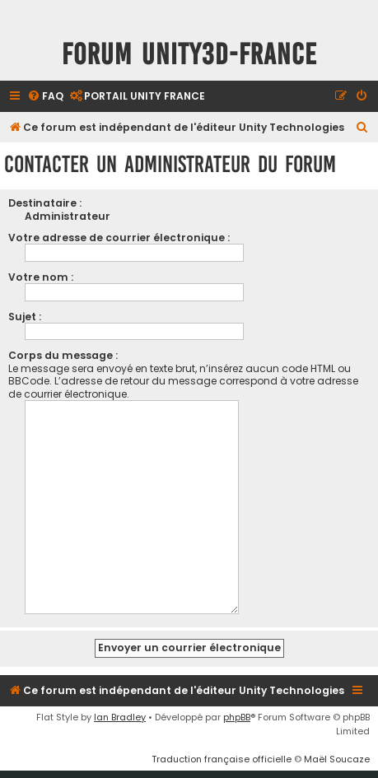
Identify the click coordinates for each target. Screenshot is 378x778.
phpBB (236, 710)
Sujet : (24, 317)
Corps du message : (63, 355)
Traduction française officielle (222, 752)
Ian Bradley (120, 710)
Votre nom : (40, 277)
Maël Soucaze (337, 752)
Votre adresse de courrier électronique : (119, 238)
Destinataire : (45, 203)
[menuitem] (45, 97)
